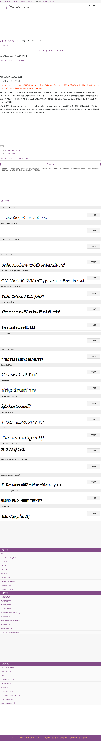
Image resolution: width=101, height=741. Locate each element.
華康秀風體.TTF (6, 605)
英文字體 (11, 41)
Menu (93, 4)
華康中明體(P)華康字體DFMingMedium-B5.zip (15, 613)
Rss (1, 1)
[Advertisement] (50, 26)
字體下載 (51, 1)
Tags (4, 1)
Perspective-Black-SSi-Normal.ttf (10, 695)
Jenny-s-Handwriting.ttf (7, 699)
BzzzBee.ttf (4, 562)
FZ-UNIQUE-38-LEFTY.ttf (50, 50)
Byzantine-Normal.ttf (7, 585)
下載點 (93, 215)
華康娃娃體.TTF (6, 601)
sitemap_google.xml (13, 1)
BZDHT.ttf (4, 569)
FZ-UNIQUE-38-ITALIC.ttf (13, 150)
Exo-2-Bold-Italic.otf (7, 691)
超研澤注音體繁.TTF (7, 628)
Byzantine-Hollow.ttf (7, 589)
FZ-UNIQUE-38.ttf (10, 153)
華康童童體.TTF (6, 616)
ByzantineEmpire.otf (7, 577)
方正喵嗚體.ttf (5, 597)
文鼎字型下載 (85, 738)
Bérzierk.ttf (4, 554)
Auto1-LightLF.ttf (6, 671)
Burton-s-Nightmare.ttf (7, 683)
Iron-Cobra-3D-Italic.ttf (7, 667)
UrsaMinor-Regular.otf (7, 679)
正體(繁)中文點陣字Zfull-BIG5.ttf (11, 632)
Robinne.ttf (4, 675)
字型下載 (44, 1)
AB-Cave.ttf (4, 687)
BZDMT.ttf (4, 565)
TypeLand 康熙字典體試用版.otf (10, 620)
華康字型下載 (66, 738)
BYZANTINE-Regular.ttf (8, 581)
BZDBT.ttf (4, 573)
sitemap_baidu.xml (27, 1)
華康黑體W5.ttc (5, 624)
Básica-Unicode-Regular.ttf (8, 558)
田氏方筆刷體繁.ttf (6, 609)
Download (50, 164)
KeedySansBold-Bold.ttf (8, 703)
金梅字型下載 (76, 738)
